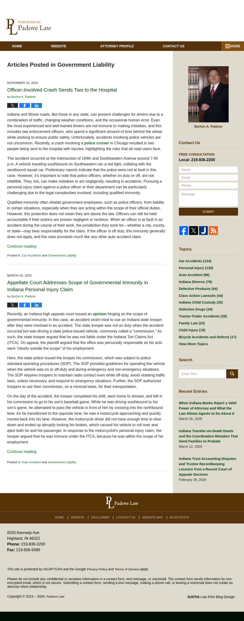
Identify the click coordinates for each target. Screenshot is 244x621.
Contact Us (126, 525)
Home (22, 51)
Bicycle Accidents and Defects (206, 348)
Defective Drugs (195, 318)
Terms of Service (127, 579)
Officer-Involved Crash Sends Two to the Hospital (62, 95)
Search (232, 385)
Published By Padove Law (208, 32)
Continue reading (21, 252)
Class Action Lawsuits (200, 303)
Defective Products (197, 296)
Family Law (191, 333)
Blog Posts (179, 525)
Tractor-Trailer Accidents (202, 325)
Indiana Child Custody (200, 311)
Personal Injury (195, 274)
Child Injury (191, 340)
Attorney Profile (127, 51)
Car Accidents (31, 260)
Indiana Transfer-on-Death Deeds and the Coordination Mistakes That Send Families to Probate (207, 447)
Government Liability (62, 260)
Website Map (153, 525)
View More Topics (193, 355)
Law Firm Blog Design (214, 606)
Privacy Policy (97, 579)
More (234, 51)
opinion (100, 319)
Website (68, 51)
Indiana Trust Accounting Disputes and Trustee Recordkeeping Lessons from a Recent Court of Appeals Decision (208, 476)
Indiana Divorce (195, 288)
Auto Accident (31, 467)
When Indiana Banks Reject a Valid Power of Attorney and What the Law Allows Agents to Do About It (208, 420)
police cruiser (96, 148)
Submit (208, 217)
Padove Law (55, 606)
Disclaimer (101, 525)
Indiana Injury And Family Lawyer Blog (28, 32)
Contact (189, 51)
